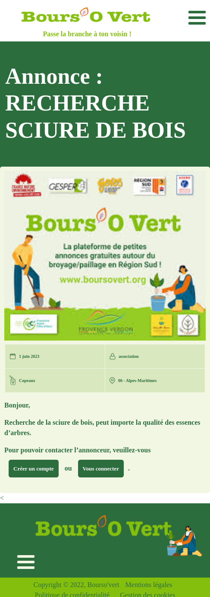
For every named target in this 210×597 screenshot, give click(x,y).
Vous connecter (101, 468)
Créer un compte (33, 468)
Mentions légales (148, 584)
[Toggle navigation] (197, 17)
